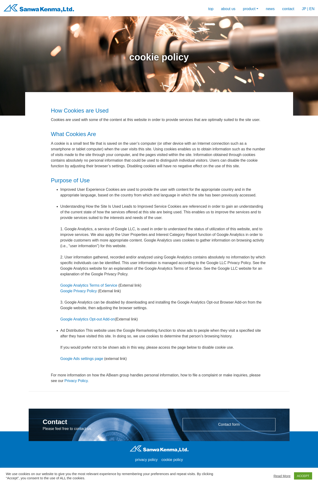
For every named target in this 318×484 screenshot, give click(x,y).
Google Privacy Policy (78, 291)
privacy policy (146, 460)
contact (288, 9)
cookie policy (172, 460)
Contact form (229, 424)
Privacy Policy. (76, 381)
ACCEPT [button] (303, 476)
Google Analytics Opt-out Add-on (87, 319)
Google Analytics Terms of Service (88, 285)
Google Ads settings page (81, 359)
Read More (282, 476)
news (270, 9)
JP (304, 9)
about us (228, 9)
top (210, 9)
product (249, 9)
